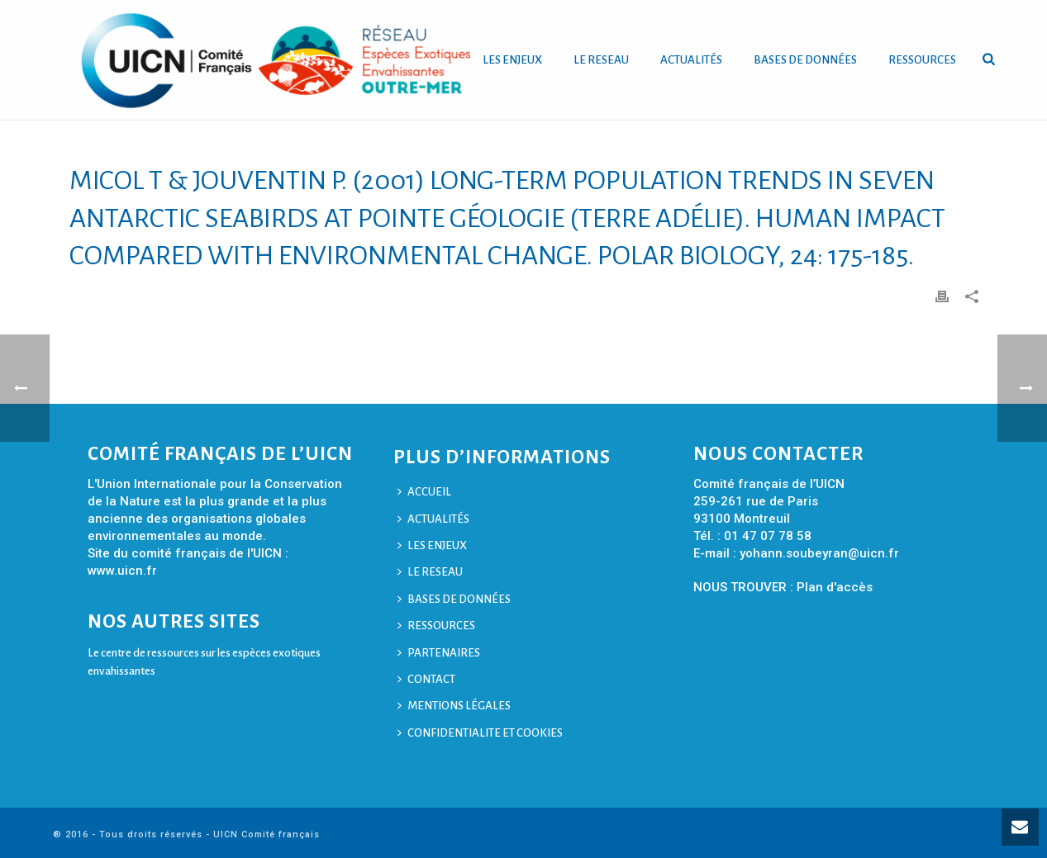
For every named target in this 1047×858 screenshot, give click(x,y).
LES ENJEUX (512, 60)
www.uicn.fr (122, 570)
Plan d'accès (835, 587)
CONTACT (426, 679)
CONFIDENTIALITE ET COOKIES (480, 733)
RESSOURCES (922, 60)
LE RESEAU (601, 60)
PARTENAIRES (438, 653)
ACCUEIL (424, 492)
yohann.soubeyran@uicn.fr (819, 553)
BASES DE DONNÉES (805, 60)
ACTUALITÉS (691, 60)
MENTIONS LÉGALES (454, 705)
